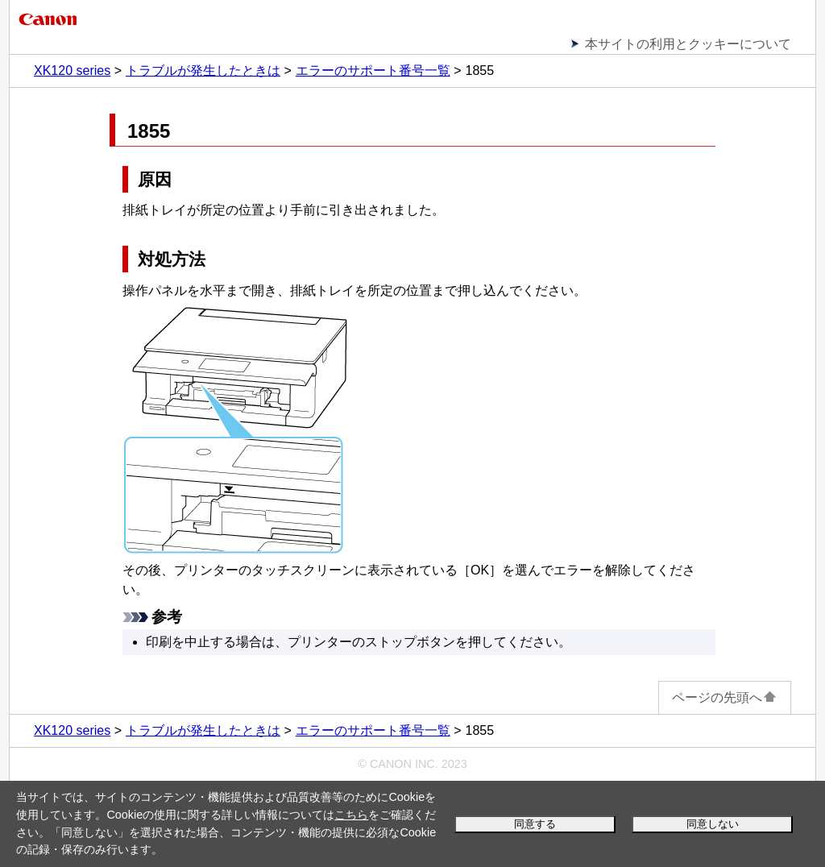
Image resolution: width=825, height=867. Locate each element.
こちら (351, 814)
